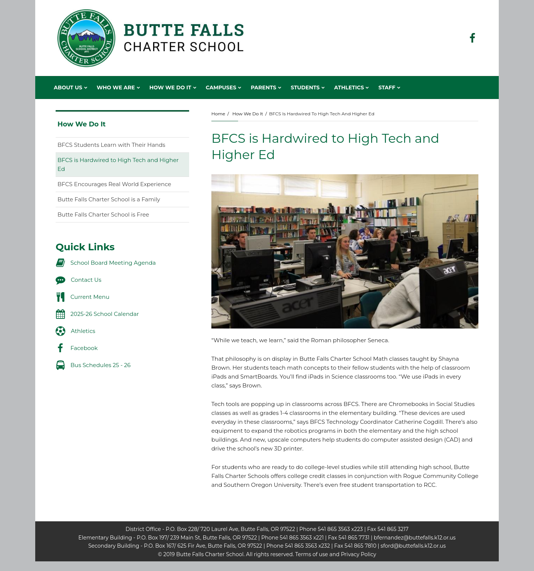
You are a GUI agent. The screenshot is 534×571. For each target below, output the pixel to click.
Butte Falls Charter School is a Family (108, 199)
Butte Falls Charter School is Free (103, 214)
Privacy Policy (358, 554)
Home (218, 113)
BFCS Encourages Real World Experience (114, 184)
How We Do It (247, 113)
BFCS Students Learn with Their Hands (111, 144)
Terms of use (311, 554)
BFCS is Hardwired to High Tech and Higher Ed (118, 164)
